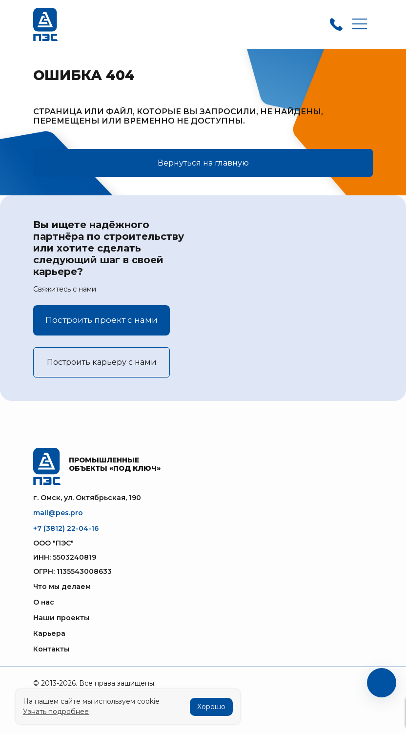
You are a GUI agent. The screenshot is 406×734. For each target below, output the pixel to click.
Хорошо (211, 706)
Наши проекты (61, 617)
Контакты (51, 649)
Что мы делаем (62, 586)
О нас (43, 602)
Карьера (49, 633)
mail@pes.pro (58, 512)
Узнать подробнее (56, 711)
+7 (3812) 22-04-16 (66, 528)
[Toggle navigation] (359, 24)
